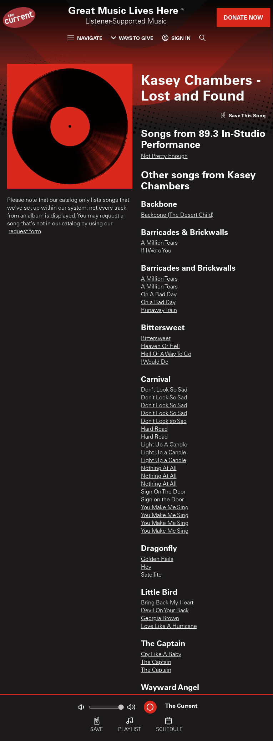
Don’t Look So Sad (164, 398)
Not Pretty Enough (164, 156)
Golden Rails (157, 559)
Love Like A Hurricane (169, 626)
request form (25, 232)
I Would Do (154, 362)
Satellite (151, 575)
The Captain (156, 662)
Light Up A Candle (164, 445)
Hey (146, 567)
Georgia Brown (160, 619)
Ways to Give (132, 38)
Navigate (84, 38)
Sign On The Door (163, 492)
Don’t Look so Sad (164, 421)
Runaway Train (159, 310)
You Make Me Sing (164, 508)
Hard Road (154, 429)
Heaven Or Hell (160, 346)
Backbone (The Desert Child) (177, 215)
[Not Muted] (81, 707)
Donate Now (243, 17)
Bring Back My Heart (167, 603)
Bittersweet (156, 339)
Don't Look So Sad (164, 390)
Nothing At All (159, 468)
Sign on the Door (162, 500)
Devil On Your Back (165, 611)
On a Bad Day (158, 303)
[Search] (202, 37)
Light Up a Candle (163, 453)
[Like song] (243, 115)
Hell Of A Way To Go (166, 354)
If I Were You (156, 251)
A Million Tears (159, 243)
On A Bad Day (159, 295)
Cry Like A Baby (161, 655)
